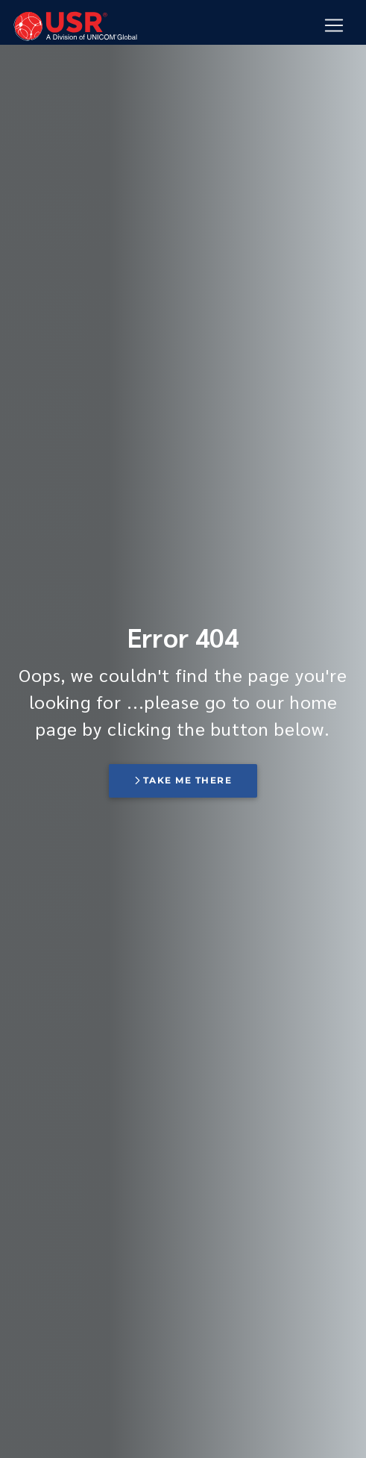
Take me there (183, 780)
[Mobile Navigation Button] (334, 25)
